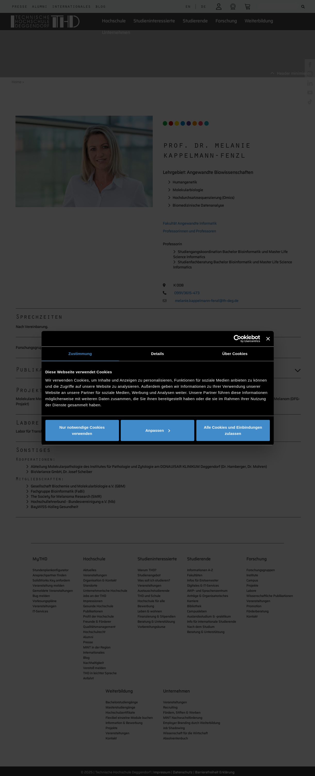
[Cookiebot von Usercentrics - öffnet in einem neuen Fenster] (237, 339)
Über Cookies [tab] (235, 353)
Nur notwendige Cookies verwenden (82, 430)
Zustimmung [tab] (80, 353)
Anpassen (157, 430)
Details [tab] (157, 353)
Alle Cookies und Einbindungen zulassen (233, 430)
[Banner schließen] (268, 339)
